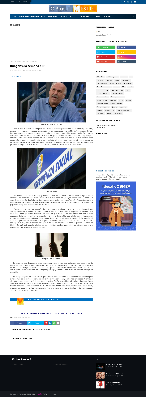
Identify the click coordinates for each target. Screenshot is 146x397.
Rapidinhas (123, 107)
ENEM (123, 87)
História (105, 90)
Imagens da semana (20, 318)
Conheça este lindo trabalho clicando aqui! (105, 126)
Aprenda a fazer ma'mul (114, 373)
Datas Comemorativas (104, 87)
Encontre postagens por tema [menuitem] (31, 16)
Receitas (99, 110)
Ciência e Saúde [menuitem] (84, 16)
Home (12, 2)
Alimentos (124, 77)
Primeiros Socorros (103, 107)
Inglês (127, 90)
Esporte (130, 87)
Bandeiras (100, 80)
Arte (131, 77)
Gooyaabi (39, 394)
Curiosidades (127, 83)
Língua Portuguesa (117, 94)
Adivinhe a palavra (112, 77)
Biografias (109, 80)
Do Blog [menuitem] (106, 16)
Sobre (18, 2)
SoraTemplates (21, 394)
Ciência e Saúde (102, 83)
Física (99, 90)
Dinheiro (116, 87)
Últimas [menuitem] (96, 16)
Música (121, 100)
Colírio (112, 83)
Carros (117, 80)
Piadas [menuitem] (72, 16)
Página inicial (14, 61)
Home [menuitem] (14, 16)
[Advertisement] (51, 43)
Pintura (119, 104)
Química (114, 107)
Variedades (100, 114)
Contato (24, 2)
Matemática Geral (102, 97)
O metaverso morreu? (114, 364)
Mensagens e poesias (117, 97)
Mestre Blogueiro (17, 71)
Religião (107, 110)
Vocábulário (118, 114)
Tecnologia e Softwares (124, 110)
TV (20, 61)
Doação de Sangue (113, 382)
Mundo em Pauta (102, 100)
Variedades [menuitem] (52, 16)
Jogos (99, 94)
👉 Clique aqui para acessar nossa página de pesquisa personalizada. (105, 34)
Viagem (109, 114)
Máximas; (113, 100)
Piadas (112, 104)
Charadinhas (126, 80)
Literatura (106, 94)
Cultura (118, 83)
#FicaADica (100, 77)
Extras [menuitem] (63, 16)
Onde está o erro (102, 104)
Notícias (128, 100)
